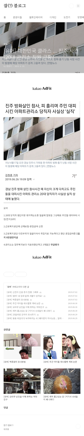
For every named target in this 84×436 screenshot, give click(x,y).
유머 (9, 286)
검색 (71, 6)
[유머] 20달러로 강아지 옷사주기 (21, 314)
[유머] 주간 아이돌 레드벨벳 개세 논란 (23, 303)
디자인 (53, 17)
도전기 (67, 17)
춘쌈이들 (17, 17)
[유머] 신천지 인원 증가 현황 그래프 (22, 292)
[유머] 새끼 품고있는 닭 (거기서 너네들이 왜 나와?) (29, 310)
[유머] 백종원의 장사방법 (18, 299)
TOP (78, 426)
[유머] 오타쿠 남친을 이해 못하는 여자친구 (25, 307)
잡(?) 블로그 (15, 6)
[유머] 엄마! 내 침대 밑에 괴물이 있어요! (24, 295)
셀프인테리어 (36, 17)
